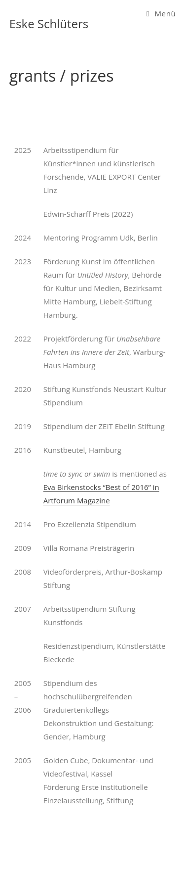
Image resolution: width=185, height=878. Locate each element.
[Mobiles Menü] (161, 13)
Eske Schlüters (49, 23)
